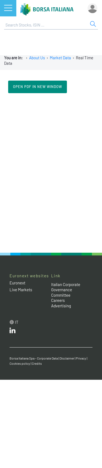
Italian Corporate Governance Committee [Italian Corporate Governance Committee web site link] (65, 290)
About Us (37, 57)
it (16, 322)
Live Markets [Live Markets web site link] (21, 289)
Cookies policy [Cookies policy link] (20, 363)
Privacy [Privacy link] (81, 358)
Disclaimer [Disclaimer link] (67, 358)
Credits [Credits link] (37, 363)
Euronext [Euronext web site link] (17, 282)
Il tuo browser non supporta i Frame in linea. (51, 172)
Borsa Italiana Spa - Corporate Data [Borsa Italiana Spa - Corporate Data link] (34, 358)
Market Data (60, 57)
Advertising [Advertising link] (61, 305)
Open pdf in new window (37, 86)
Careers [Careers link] (58, 300)
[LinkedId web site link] (13, 331)
